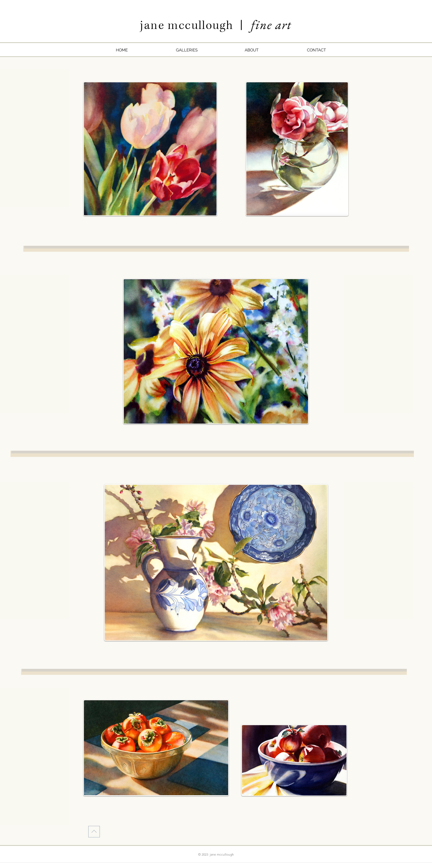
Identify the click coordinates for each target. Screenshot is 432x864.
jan (149, 25)
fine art (271, 24)
